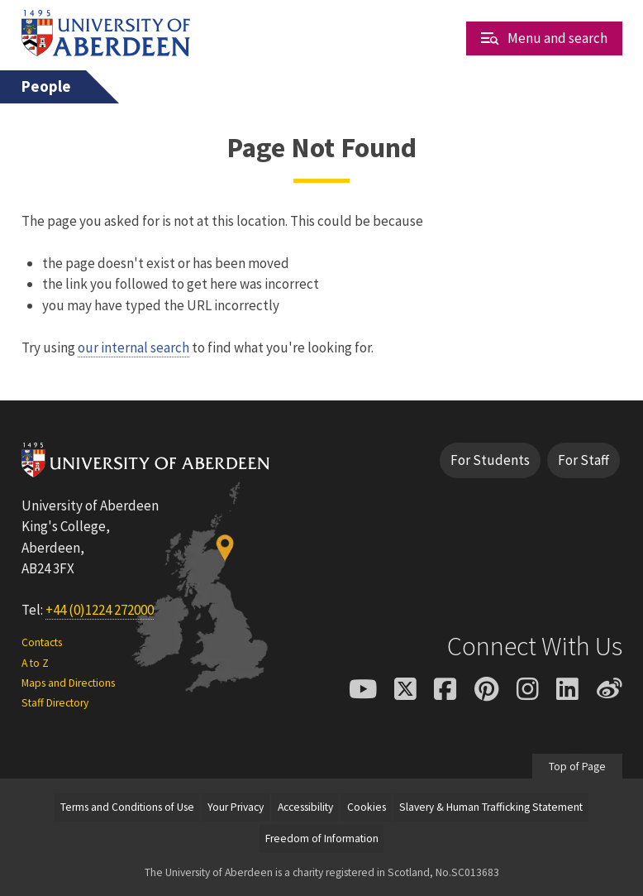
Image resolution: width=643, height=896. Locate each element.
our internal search (133, 347)
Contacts (41, 642)
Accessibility (305, 807)
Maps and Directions (68, 683)
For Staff (583, 460)
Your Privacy (235, 807)
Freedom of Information (322, 838)
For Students (490, 460)
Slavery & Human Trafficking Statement (491, 807)
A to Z (35, 663)
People (46, 86)
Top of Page (577, 766)
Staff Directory (54, 703)
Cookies (366, 807)
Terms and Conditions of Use (127, 807)
